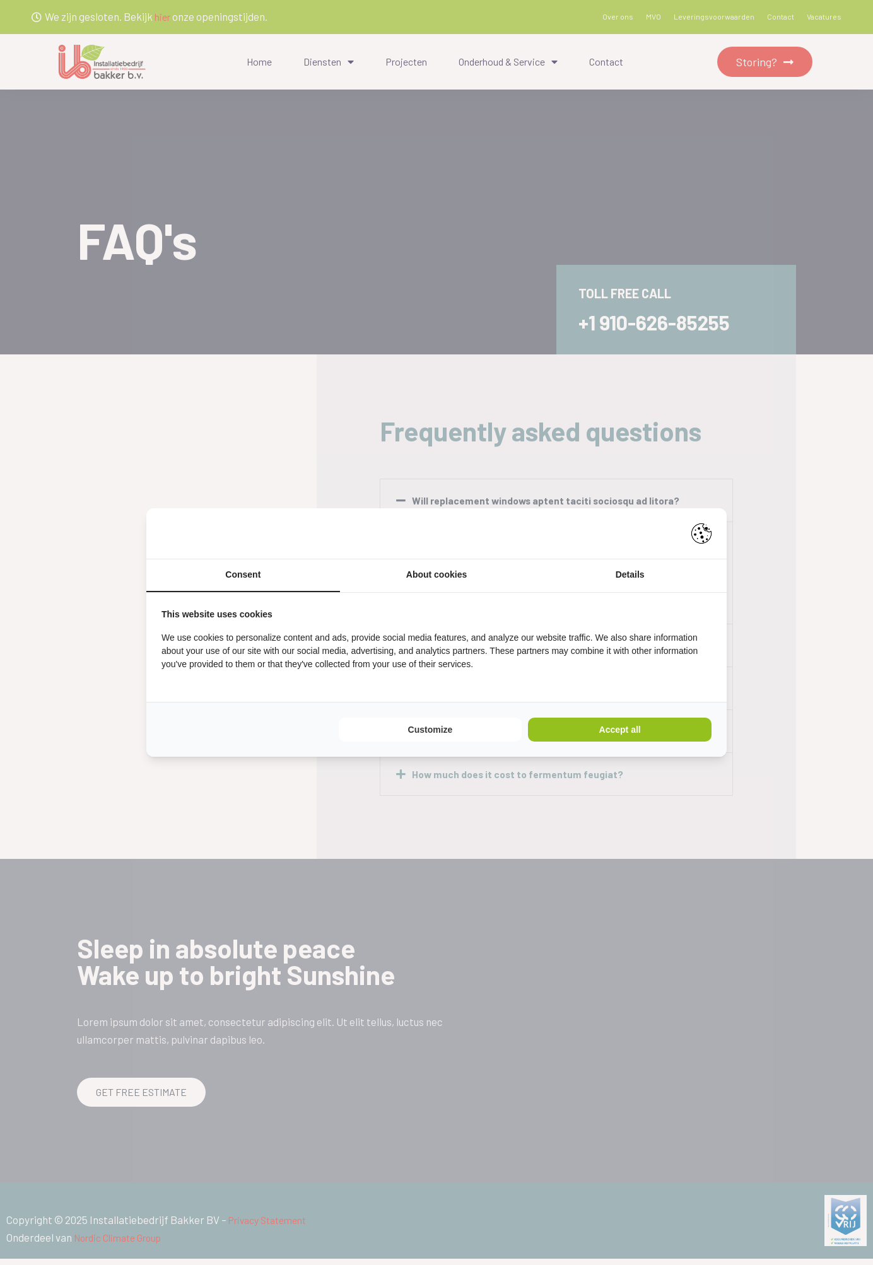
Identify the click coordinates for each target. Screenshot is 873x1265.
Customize (430, 730)
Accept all (620, 730)
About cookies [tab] (436, 575)
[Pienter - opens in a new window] (701, 533)
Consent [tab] (243, 575)
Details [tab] (630, 575)
